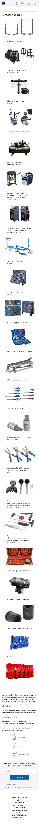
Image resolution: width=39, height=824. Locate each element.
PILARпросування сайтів (20, 819)
